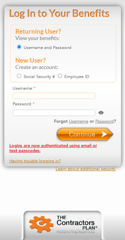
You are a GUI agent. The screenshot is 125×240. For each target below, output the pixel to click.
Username (78, 121)
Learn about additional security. (86, 169)
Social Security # (39, 76)
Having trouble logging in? (35, 161)
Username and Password (47, 47)
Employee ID (76, 76)
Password (104, 121)
